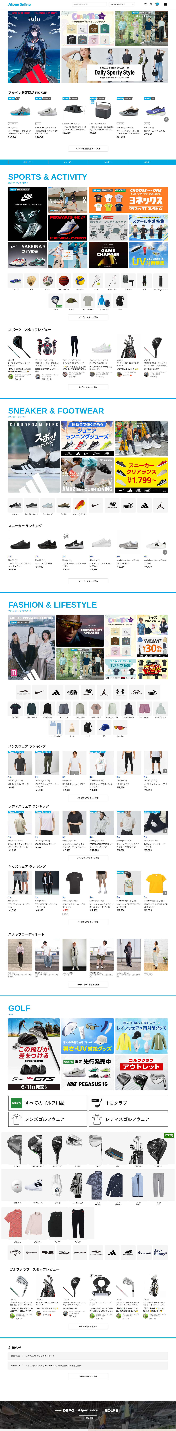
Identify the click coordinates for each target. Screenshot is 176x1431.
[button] (166, 119)
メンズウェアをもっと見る (88, 798)
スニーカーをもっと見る (88, 581)
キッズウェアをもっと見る (88, 922)
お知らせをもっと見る (88, 1376)
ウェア (106, 162)
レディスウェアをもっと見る (88, 858)
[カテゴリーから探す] (122, 4)
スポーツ (27, 162)
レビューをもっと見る (88, 387)
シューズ (67, 162)
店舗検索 (89, 1418)
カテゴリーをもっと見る (88, 317)
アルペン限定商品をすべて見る (88, 149)
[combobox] (90, 4)
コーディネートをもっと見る (88, 985)
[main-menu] (165, 4)
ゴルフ (146, 162)
